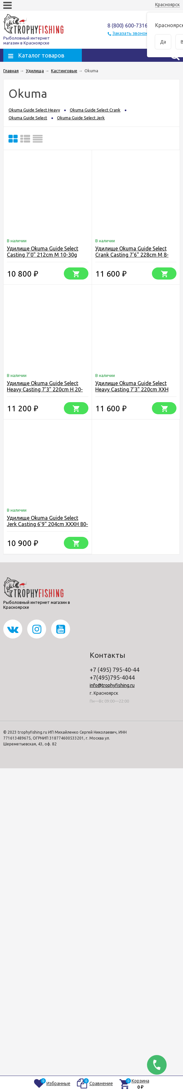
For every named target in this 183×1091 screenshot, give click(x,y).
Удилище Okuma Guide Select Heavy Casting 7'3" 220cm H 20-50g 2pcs (45, 389)
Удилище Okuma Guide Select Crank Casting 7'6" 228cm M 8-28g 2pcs (132, 255)
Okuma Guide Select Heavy (34, 110)
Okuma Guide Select (28, 117)
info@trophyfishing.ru (112, 685)
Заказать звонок (130, 33)
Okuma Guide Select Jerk (81, 117)
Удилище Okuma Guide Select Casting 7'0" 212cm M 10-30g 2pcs (42, 255)
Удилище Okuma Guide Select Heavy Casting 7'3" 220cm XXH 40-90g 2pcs (132, 389)
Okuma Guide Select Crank (95, 110)
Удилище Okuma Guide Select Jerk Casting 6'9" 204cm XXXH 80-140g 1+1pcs (47, 524)
